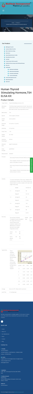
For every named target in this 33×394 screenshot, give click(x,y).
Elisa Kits (7, 65)
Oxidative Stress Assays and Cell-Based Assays (15, 63)
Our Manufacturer (5, 334)
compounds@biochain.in (6, 361)
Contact (3, 339)
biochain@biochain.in (12, 359)
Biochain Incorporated (19, 392)
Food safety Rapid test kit (11, 77)
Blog (3, 341)
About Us (4, 331)
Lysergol (7, 59)
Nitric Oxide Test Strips (10, 51)
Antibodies (8, 67)
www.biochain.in (4, 385)
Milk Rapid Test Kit (9, 47)
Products (18, 22)
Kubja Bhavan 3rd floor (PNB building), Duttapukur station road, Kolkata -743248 (11, 379)
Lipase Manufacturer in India (11, 55)
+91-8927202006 (4, 352)
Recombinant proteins (10, 57)
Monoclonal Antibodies (14, 71)
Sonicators (8, 53)
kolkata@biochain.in (5, 362)
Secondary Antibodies (13, 73)
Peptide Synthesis (9, 79)
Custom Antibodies (13, 75)
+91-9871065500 (11, 352)
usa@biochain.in (4, 359)
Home (13, 22)
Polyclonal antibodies (13, 69)
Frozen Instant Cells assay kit (12, 61)
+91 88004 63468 (18, 352)
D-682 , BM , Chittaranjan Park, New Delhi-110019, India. (10, 372)
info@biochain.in (19, 359)
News (3, 336)
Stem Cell (7, 81)
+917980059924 (8, 354)
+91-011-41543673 (4, 350)
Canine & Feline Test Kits (11, 49)
